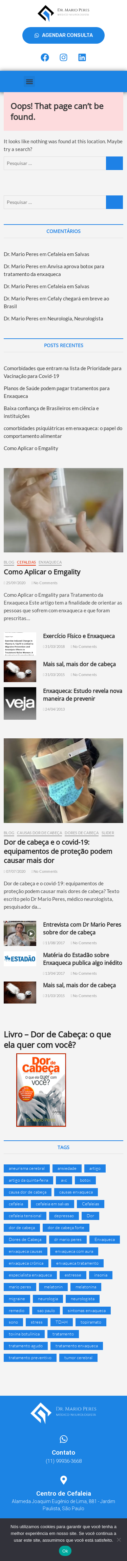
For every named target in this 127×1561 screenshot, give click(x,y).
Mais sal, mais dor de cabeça (79, 664)
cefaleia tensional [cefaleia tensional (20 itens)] (25, 1215)
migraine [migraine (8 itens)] (17, 1298)
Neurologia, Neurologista (75, 318)
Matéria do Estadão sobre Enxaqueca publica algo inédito (82, 959)
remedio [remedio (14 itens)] (16, 1310)
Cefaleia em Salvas (68, 254)
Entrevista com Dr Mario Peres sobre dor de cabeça (82, 928)
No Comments (44, 583)
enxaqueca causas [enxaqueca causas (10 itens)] (25, 1251)
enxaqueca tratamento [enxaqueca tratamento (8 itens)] (77, 1263)
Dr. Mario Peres (21, 254)
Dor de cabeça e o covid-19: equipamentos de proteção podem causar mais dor (58, 851)
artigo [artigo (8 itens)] (95, 1168)
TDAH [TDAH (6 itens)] (62, 1322)
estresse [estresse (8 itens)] (73, 1275)
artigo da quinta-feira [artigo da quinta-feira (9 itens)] (28, 1180)
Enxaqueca (50, 562)
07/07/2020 (14, 871)
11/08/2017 (54, 943)
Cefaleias (26, 562)
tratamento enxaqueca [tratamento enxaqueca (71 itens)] (77, 1345)
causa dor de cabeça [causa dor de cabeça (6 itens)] (27, 1192)
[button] (29, 81)
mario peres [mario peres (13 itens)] (20, 1286)
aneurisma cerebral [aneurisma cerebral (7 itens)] (27, 1168)
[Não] (118, 1539)
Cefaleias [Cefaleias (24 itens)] (90, 1203)
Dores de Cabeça (82, 832)
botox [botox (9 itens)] (85, 1180)
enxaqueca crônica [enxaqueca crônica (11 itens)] (26, 1263)
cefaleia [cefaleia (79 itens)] (16, 1203)
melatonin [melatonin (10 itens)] (53, 1286)
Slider (108, 832)
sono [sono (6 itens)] (13, 1322)
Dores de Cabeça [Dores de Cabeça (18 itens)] (25, 1239)
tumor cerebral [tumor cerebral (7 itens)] (78, 1357)
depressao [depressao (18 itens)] (64, 1215)
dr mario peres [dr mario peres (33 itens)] (68, 1239)
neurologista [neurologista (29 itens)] (82, 1298)
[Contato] (63, 1439)
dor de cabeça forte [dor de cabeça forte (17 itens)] (66, 1227)
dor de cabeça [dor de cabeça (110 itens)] (22, 1227)
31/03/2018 (54, 646)
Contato (63, 1452)
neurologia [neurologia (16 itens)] (48, 1298)
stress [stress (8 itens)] (37, 1322)
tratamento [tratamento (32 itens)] (63, 1333)
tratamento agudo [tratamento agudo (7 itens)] (26, 1345)
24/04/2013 (54, 709)
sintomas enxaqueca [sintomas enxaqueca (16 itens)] (87, 1310)
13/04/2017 (54, 973)
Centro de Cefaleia (63, 1493)
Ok (65, 1551)
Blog (9, 562)
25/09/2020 (14, 583)
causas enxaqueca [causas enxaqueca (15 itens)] (76, 1192)
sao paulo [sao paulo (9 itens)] (46, 1310)
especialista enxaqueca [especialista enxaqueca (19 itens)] (30, 1275)
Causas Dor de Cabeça (39, 832)
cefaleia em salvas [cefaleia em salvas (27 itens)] (52, 1203)
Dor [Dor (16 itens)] (90, 1215)
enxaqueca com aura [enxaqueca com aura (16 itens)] (74, 1251)
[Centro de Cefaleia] (63, 1480)
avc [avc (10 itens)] (64, 1180)
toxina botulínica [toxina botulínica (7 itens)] (24, 1333)
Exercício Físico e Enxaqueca (79, 636)
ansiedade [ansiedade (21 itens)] (67, 1168)
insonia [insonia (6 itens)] (100, 1275)
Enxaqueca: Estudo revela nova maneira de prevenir (82, 694)
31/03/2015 (54, 674)
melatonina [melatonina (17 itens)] (86, 1286)
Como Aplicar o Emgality (31, 448)
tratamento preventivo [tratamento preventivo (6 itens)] (30, 1357)
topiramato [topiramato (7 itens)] (91, 1322)
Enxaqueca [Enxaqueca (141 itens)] (104, 1239)
